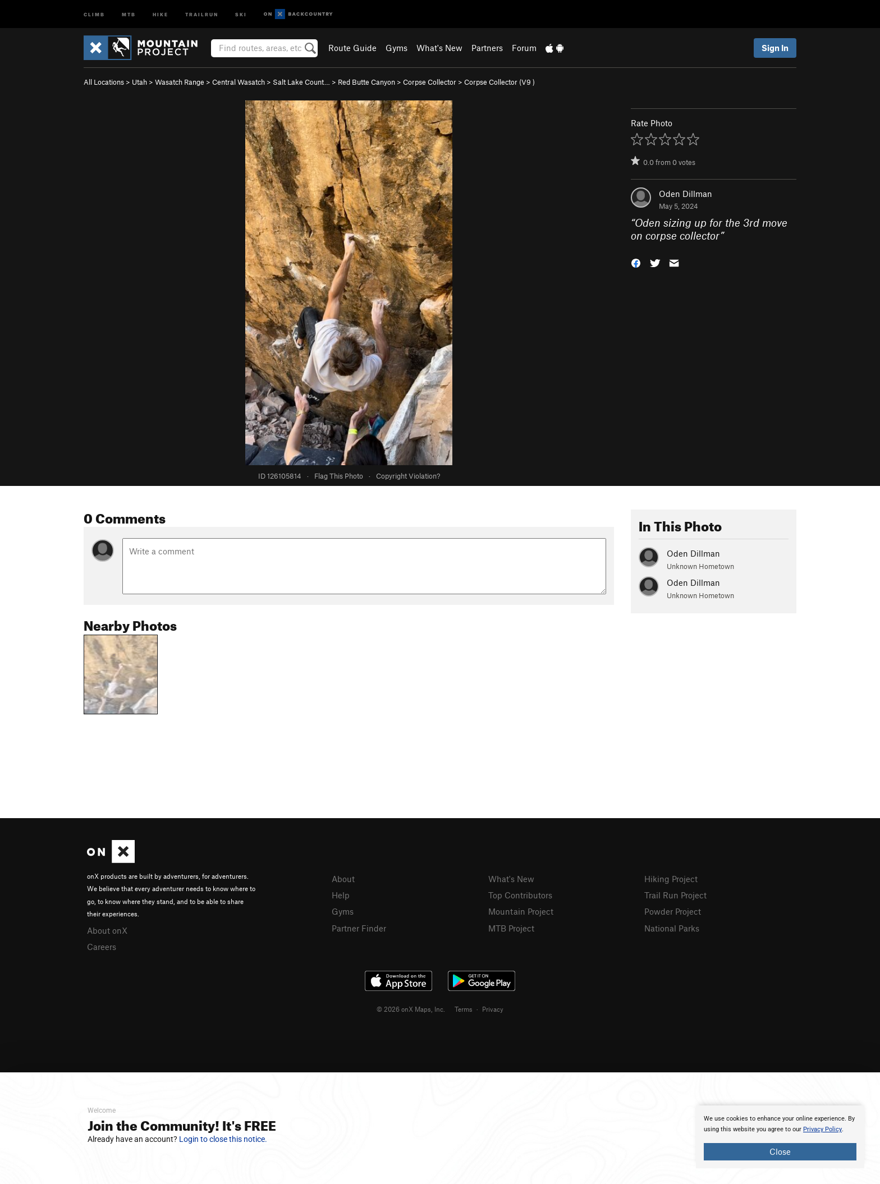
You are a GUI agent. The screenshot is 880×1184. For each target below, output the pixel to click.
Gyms (396, 48)
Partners (487, 48)
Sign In (775, 48)
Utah (139, 81)
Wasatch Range (179, 81)
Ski (241, 13)
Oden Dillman (685, 194)
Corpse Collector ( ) (499, 81)
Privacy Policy (822, 1129)
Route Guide (352, 48)
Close (780, 1151)
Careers (101, 947)
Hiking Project (671, 879)
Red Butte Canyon (366, 81)
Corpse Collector (429, 81)
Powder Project (672, 911)
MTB (129, 13)
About (343, 879)
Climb (94, 13)
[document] (780, 1136)
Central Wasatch (238, 81)
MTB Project (511, 928)
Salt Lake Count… (301, 81)
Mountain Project (520, 911)
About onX (107, 930)
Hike (160, 13)
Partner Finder (359, 928)
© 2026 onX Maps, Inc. (411, 1009)
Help (341, 895)
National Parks (671, 928)
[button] (636, 261)
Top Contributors (520, 895)
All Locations (104, 81)
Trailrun (201, 13)
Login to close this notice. (223, 1139)
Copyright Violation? (408, 475)
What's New (439, 48)
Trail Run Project (675, 895)
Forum (524, 48)
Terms (464, 1009)
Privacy (492, 1009)
